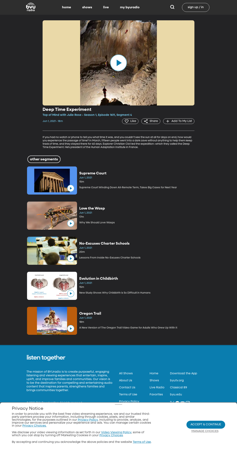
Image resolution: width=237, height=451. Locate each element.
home (66, 7)
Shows (154, 380)
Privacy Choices (111, 435)
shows (87, 7)
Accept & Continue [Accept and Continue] (206, 424)
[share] (150, 121)
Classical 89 (178, 387)
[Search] (172, 7)
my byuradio (130, 7)
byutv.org (177, 380)
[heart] (130, 121)
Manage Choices (204, 431)
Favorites (156, 394)
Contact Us (127, 387)
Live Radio (157, 387)
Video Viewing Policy (116, 432)
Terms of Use (128, 394)
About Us (125, 380)
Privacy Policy (129, 401)
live (106, 7)
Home (154, 373)
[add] (178, 121)
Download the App (183, 373)
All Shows (126, 373)
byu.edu (176, 394)
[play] (118, 63)
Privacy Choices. (34, 425)
